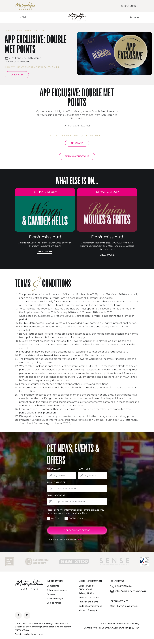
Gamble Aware (92, 628)
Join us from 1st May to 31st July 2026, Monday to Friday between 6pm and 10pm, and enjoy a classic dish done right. (107, 245)
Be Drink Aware (110, 628)
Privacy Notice (86, 593)
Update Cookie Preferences (87, 587)
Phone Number (56, 482)
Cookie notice (54, 603)
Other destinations (57, 590)
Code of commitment (90, 606)
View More (44, 251)
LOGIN (134, 17)
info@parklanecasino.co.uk (131, 591)
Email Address (56, 495)
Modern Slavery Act (89, 610)
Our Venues (129, 6)
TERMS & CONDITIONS (77, 156)
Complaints (53, 586)
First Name (54, 469)
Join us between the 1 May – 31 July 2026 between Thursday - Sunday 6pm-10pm (44, 244)
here (79, 539)
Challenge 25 (127, 628)
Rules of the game (88, 601)
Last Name (84, 469)
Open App (17, 74)
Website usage (55, 598)
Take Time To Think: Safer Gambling (120, 623)
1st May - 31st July (45, 191)
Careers (51, 594)
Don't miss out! (45, 236)
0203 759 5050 (123, 586)
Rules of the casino (89, 597)
